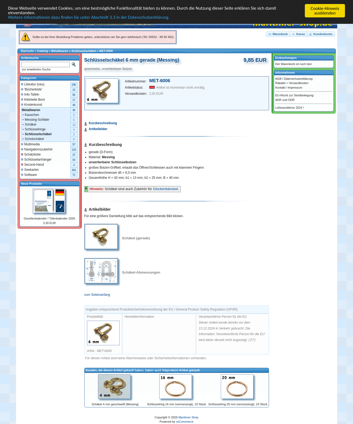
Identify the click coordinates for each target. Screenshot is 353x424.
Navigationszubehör (37, 149)
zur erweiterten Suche (36, 69)
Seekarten (30, 169)
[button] (278, 34)
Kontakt (280, 87)
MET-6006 (106, 50)
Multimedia (30, 144)
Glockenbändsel (165, 189)
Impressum (295, 87)
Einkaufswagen (286, 57)
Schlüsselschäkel (83, 50)
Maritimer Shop (189, 417)
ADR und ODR (285, 99)
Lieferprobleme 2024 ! (289, 107)
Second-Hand (32, 164)
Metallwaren (59, 50)
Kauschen (30, 114)
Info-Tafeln (30, 94)
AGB (278, 78)
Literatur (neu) (32, 84)
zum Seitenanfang (97, 295)
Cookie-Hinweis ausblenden (325, 11)
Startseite (27, 50)
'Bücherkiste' (31, 89)
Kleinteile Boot (33, 99)
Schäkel (29, 124)
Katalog (42, 50)
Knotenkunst (31, 104)
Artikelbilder (98, 129)
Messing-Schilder (36, 119)
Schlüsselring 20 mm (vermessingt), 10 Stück (237, 404)
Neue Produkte (31, 183)
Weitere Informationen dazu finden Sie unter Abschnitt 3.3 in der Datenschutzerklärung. (89, 18)
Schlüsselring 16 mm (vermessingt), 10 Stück (176, 404)
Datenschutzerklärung (298, 78)
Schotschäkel (33, 139)
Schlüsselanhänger (36, 159)
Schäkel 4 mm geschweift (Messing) (115, 404)
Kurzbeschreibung (103, 123)
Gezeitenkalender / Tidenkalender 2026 (49, 218)
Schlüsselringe (34, 129)
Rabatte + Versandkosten (292, 83)
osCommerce (184, 421)
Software (29, 174)
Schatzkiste (31, 154)
